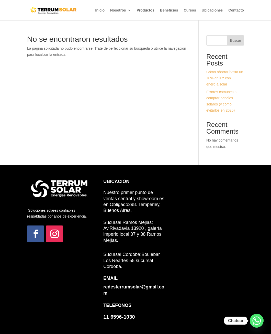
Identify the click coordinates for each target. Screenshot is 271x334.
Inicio (100, 10)
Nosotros (118, 10)
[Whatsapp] (257, 321)
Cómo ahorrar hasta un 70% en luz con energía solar (224, 78)
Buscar (235, 40)
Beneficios (169, 10)
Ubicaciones (212, 10)
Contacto (236, 10)
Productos (145, 10)
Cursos (190, 10)
